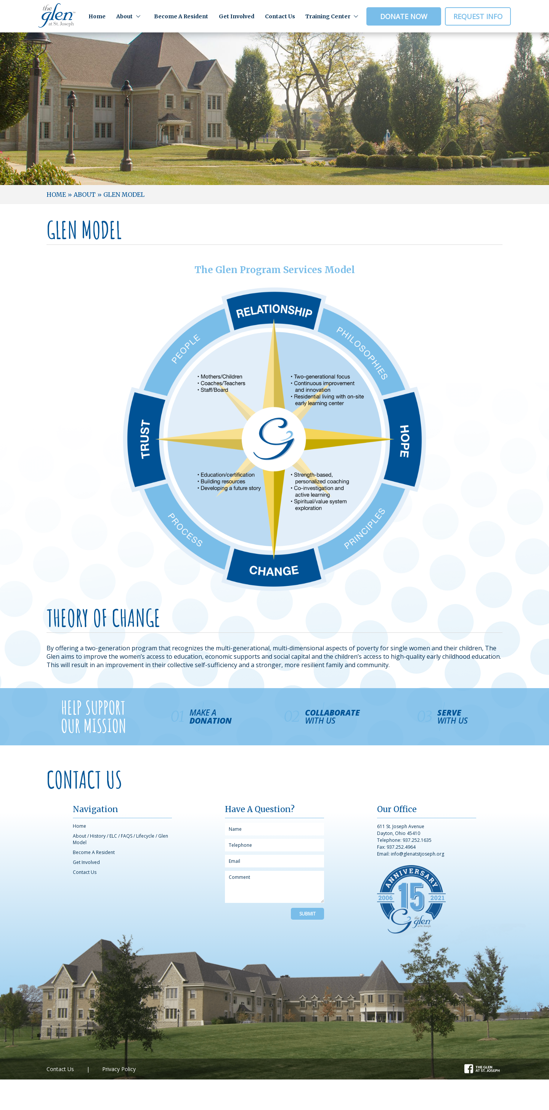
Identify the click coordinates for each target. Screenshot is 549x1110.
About (124, 16)
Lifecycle (145, 836)
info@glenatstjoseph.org (417, 854)
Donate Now (403, 16)
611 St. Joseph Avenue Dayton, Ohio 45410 (400, 830)
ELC (113, 836)
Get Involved (236, 16)
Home (97, 16)
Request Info (477, 16)
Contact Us (280, 16)
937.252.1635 (417, 840)
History (98, 836)
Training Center (327, 16)
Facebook (476, 1067)
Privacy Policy (119, 1069)
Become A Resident (181, 16)
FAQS (126, 836)
